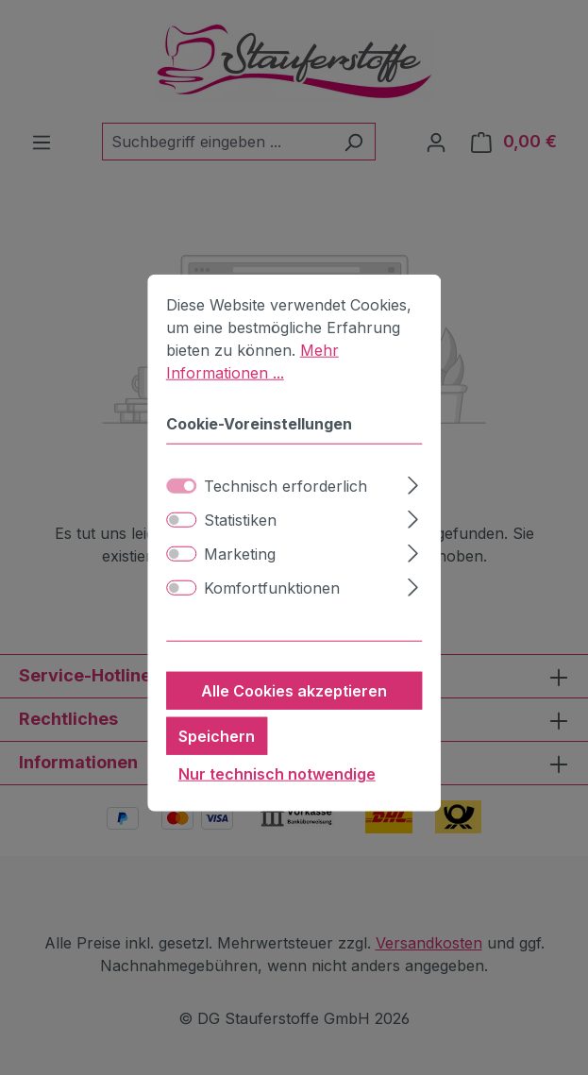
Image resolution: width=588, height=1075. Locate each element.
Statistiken (240, 544)
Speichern (216, 760)
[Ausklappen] (413, 507)
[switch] (181, 544)
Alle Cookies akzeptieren (294, 715)
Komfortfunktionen (272, 612)
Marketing (240, 578)
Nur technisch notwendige (277, 798)
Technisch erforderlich (285, 510)
